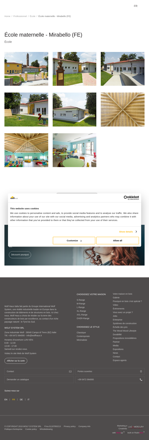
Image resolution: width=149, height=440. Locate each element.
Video (115, 305)
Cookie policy (31, 429)
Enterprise (117, 320)
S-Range (81, 300)
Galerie (116, 297)
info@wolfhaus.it (34, 335)
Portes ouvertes (110, 371)
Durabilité (117, 334)
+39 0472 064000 (16, 335)
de (21, 399)
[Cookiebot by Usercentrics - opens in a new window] (126, 198)
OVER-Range (83, 318)
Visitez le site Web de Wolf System (20, 353)
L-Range (81, 307)
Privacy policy (69, 426)
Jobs (115, 316)
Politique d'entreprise (13, 429)
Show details (126, 231)
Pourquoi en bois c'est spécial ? (127, 301)
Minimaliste (82, 340)
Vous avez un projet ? (123, 312)
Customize (74, 240)
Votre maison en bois (122, 294)
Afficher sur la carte (16, 361)
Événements (118, 308)
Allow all (117, 240)
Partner (116, 342)
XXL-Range (82, 315)
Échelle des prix (120, 327)
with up (118, 433)
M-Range (81, 303)
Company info (84, 426)
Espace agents (120, 360)
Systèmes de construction (125, 323)
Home (7, 16)
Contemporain (83, 336)
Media (116, 345)
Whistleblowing (46, 429)
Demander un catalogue (39, 379)
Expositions (118, 349)
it (28, 399)
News (115, 353)
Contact (116, 356)
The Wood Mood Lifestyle (124, 331)
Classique (81, 332)
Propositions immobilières (125, 338)
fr (135, 6)
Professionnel (20, 16)
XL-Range (81, 311)
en (5, 399)
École (33, 16)
